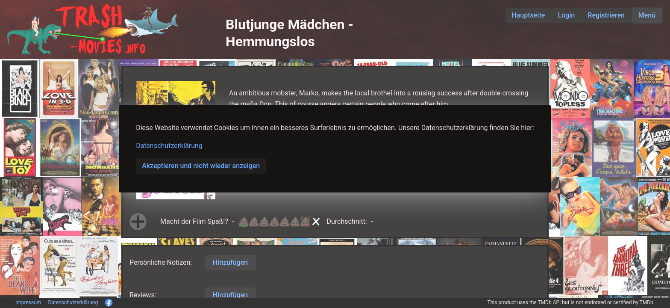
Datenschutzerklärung (169, 146)
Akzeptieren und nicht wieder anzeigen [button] (201, 166)
